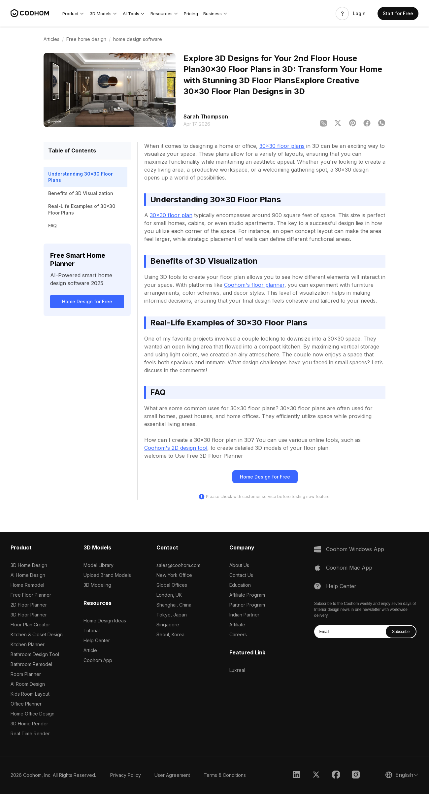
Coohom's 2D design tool (175, 448)
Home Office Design (32, 713)
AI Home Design (28, 575)
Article (90, 650)
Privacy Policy (125, 775)
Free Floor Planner (31, 595)
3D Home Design (29, 565)
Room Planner (26, 674)
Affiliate (237, 624)
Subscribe (401, 631)
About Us (239, 565)
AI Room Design (28, 684)
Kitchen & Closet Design (37, 634)
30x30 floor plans (282, 146)
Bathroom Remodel (31, 664)
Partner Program (247, 605)
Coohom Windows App (355, 549)
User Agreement (172, 775)
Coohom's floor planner (254, 284)
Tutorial (91, 630)
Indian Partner (244, 614)
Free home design (86, 39)
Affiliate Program (247, 595)
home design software (137, 39)
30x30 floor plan (171, 215)
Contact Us (241, 575)
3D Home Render (29, 723)
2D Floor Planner (29, 605)
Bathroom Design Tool (35, 654)
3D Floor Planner (29, 614)
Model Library (98, 565)
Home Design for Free (87, 301)
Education (240, 585)
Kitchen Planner (28, 644)
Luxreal (237, 670)
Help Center (96, 640)
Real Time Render (30, 733)
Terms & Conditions (225, 775)
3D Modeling (97, 585)
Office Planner (26, 704)
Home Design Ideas (104, 620)
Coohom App (97, 660)
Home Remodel (27, 585)
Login (359, 13)
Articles (51, 39)
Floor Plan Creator (30, 624)
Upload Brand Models (107, 575)
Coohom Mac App (349, 567)
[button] (73, 14)
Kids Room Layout (30, 694)
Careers (238, 634)
